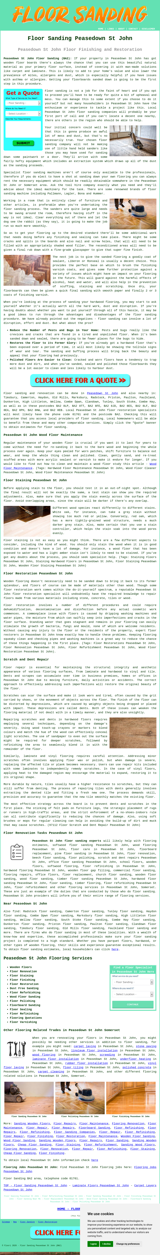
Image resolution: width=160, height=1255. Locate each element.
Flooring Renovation (128, 1123)
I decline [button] (106, 1244)
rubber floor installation (86, 1063)
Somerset (148, 887)
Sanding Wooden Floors (32, 1123)
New (15, 1222)
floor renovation (141, 853)
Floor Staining (68, 1144)
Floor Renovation (54, 1149)
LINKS (110, 29)
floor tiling (73, 1067)
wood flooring (43, 1054)
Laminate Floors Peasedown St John (100, 1185)
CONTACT (133, 29)
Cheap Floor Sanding (34, 1144)
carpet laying (85, 1046)
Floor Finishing (40, 1136)
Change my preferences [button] (128, 1244)
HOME (100, 29)
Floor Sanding (117, 1140)
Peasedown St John (102, 393)
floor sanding (61, 883)
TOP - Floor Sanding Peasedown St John (35, 1185)
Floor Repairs (65, 1123)
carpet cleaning (51, 1071)
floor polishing (81, 857)
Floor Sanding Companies (74, 1132)
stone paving (146, 1046)
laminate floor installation (55, 1059)
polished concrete (136, 1067)
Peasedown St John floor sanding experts (66, 840)
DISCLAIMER (148, 29)
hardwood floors (78, 719)
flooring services (83, 887)
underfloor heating (135, 1059)
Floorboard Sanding (94, 1127)
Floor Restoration (70, 1136)
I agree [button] (93, 1244)
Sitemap (6, 1222)
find (15, 911)
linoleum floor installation (94, 1050)
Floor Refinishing (129, 1127)
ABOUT (121, 29)
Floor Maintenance (93, 1123)
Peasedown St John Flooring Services (48, 958)
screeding (107, 1054)
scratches (36, 825)
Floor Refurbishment (100, 1144)
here (115, 949)
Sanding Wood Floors (138, 1144)
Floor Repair (37, 1127)
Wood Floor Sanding (19, 1140)
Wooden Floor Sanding (138, 1136)
